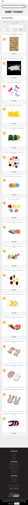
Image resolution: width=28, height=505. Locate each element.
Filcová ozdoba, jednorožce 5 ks (14, 82)
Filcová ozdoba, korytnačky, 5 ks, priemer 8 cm (14, 128)
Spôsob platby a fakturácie (14, 467)
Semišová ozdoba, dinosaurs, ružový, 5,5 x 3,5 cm (14, 342)
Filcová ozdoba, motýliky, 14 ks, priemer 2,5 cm (14, 247)
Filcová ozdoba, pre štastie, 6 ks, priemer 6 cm (14, 414)
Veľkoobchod (14, 471)
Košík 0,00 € (25, 1)
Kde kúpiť (14, 472)
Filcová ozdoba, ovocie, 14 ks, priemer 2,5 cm (14, 271)
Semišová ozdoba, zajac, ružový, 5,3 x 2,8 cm (14, 390)
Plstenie (22, 22)
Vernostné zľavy (14, 469)
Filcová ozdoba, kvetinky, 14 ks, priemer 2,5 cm (14, 153)
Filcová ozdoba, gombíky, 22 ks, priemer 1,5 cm (14, 34)
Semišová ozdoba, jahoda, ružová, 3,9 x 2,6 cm (14, 366)
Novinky (14, 455)
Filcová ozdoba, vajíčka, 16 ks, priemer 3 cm (14, 318)
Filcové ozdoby (14, 23)
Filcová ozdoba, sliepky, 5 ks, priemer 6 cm (14, 294)
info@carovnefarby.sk (14, 488)
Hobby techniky (15, 22)
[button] (3, 1)
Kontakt (14, 457)
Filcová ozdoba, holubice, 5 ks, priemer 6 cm (14, 59)
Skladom (13, 29)
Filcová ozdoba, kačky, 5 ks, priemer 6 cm (14, 105)
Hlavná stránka (7, 22)
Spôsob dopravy (14, 465)
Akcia (6, 29)
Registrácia (14, 458)
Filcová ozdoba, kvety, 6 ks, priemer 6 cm (14, 176)
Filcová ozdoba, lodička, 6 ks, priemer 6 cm (14, 222)
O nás (14, 453)
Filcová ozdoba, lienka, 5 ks (14, 199)
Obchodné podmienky (14, 464)
